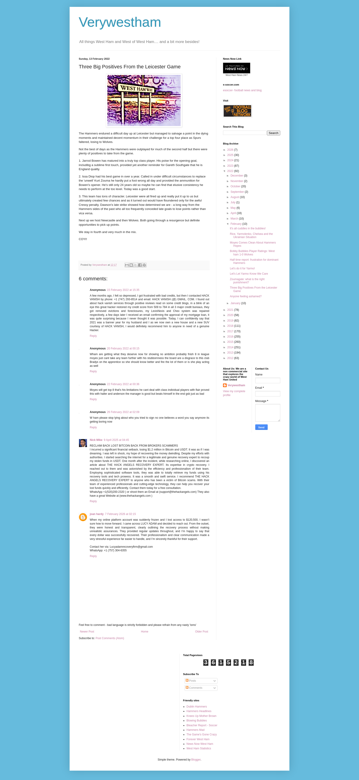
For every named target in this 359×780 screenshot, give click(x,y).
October (236, 186)
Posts (191, 680)
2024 (230, 160)
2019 (230, 320)
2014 (230, 347)
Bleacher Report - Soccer (202, 725)
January (236, 303)
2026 (230, 149)
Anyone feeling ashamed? (246, 296)
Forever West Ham (198, 739)
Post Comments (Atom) (109, 638)
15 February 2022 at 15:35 (123, 290)
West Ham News (234, 75)
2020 (230, 315)
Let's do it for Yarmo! (242, 268)
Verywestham (120, 22)
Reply (93, 336)
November (237, 181)
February (236, 223)
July (233, 202)
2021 (230, 309)
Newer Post (87, 631)
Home (144, 631)
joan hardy (97, 514)
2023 (230, 165)
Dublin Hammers (197, 706)
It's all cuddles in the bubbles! (248, 228)
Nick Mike (96, 440)
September (238, 191)
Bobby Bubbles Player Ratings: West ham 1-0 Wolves (252, 252)
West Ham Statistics (199, 748)
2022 (230, 171)
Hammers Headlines (199, 711)
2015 (230, 341)
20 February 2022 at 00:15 (123, 348)
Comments (194, 687)
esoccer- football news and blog (242, 90)
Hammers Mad (196, 730)
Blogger (196, 759)
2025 (230, 155)
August (235, 197)
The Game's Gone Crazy (202, 734)
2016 (230, 336)
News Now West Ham (200, 743)
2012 (230, 358)
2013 (230, 352)
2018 (230, 325)
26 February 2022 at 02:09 (123, 412)
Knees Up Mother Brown (202, 716)
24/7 (245, 75)
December (237, 175)
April (234, 213)
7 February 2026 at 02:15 (120, 514)
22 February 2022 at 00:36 (123, 384)
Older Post (201, 631)
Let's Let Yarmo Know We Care (249, 273)
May (234, 207)
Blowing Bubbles (197, 720)
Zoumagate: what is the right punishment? (247, 281)
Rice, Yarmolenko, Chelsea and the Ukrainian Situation (251, 235)
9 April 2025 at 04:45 (116, 440)
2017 (230, 331)
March (235, 218)
